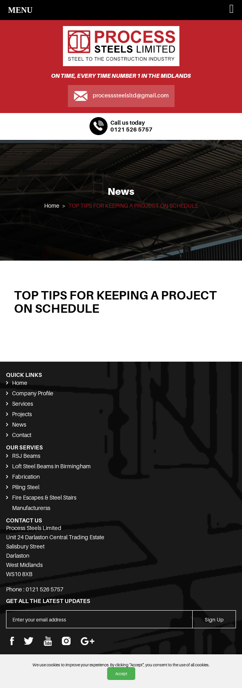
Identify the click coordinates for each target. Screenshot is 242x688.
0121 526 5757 (131, 129)
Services (22, 403)
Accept (121, 673)
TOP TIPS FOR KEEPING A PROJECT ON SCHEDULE (133, 205)
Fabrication (26, 476)
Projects (22, 414)
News (19, 424)
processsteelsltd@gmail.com (131, 95)
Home (51, 205)
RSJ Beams (26, 455)
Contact (21, 434)
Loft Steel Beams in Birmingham (51, 466)
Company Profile (32, 393)
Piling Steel (25, 487)
